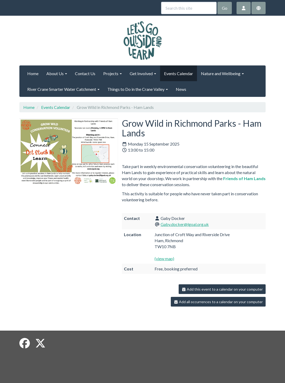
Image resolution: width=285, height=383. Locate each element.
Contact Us (85, 73)
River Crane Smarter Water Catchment (63, 89)
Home (33, 73)
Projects (112, 73)
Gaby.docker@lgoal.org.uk (185, 224)
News (181, 89)
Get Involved (143, 73)
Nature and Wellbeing (222, 73)
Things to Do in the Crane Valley (137, 89)
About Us (56, 73)
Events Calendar (178, 73)
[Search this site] (189, 8)
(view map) (164, 258)
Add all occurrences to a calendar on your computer (218, 301)
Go (224, 7)
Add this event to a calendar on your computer (222, 289)
